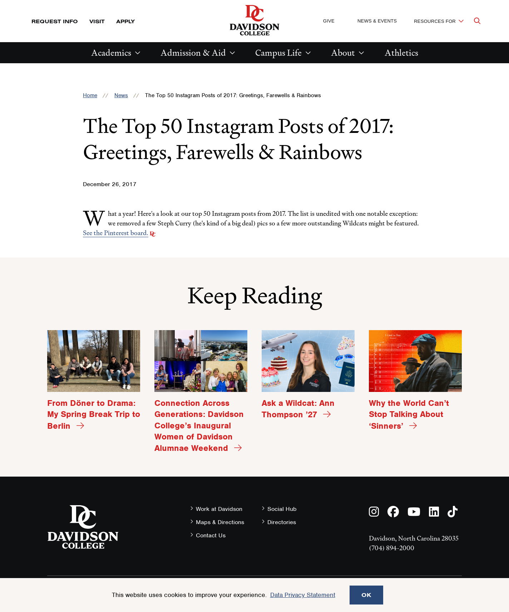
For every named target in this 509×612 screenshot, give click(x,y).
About (343, 52)
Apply (125, 21)
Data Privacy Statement (302, 595)
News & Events (377, 21)
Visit (97, 21)
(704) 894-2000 (391, 548)
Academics (111, 52)
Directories (281, 522)
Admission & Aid (193, 52)
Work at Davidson (219, 509)
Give (329, 21)
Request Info (54, 21)
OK (366, 594)
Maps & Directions (220, 522)
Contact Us (211, 535)
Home (90, 95)
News (121, 95)
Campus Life (278, 52)
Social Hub (282, 509)
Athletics (401, 52)
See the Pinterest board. (115, 233)
